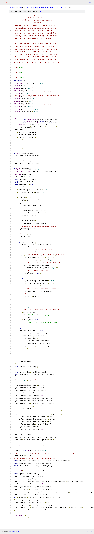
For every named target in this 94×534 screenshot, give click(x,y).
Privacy (13, 531)
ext (58, 7)
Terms (18, 531)
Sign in (90, 2)
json (91, 531)
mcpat (62, 7)
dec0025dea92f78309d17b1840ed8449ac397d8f (38, 7)
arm (15, 7)
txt (87, 531)
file (41, 11)
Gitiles (9, 531)
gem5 (11, 7)
